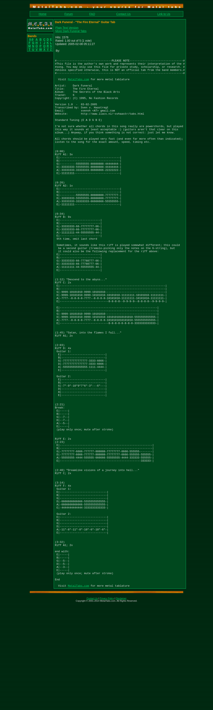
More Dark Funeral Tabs (71, 31)
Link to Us (163, 14)
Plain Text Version (66, 27)
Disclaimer (121, 704)
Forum (68, 14)
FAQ (92, 14)
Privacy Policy (107, 704)
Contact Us (123, 14)
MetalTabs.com (78, 84)
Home (42, 14)
